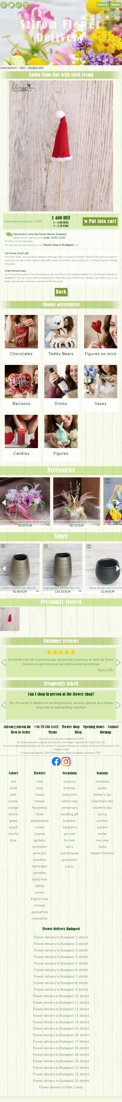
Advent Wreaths (102, 853)
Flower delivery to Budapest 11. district (61, 1002)
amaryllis (39, 853)
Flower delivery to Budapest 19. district (61, 1054)
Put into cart (100, 221)
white (13, 788)
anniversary (69, 807)
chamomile (39, 918)
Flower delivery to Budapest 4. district (61, 957)
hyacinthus (39, 807)
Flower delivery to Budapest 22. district (61, 1074)
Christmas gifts (36, 68)
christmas (102, 781)
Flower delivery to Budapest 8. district (61, 983)
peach (13, 827)
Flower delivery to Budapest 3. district (61, 950)
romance (69, 781)
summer (102, 820)
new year (102, 840)
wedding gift (69, 814)
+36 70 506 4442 (46, 727)
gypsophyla (39, 912)
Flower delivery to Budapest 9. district (61, 989)
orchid (39, 827)
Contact (113, 727)
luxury (69, 866)
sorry (69, 846)
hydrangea (39, 866)
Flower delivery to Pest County (61, 1087)
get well (69, 833)
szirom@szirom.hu (17, 727)
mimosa (39, 905)
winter (102, 833)
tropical (39, 833)
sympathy (70, 827)
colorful (13, 833)
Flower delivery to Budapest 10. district (61, 996)
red (13, 781)
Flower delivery (8, 68)
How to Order (20, 732)
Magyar (115, 5)
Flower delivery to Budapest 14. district (61, 1022)
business (69, 820)
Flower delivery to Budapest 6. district (61, 970)
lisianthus (39, 859)
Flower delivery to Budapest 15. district (61, 1028)
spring (102, 814)
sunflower (39, 846)
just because (69, 853)
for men (69, 840)
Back (61, 292)
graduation (69, 859)
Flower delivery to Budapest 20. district (61, 1061)
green (13, 820)
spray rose (39, 879)
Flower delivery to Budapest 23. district (61, 1080)
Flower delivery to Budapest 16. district (61, 1035)
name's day (69, 801)
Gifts (22, 68)
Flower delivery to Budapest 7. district (61, 976)
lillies (39, 814)
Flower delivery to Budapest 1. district (61, 937)
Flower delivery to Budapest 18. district (61, 1048)
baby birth (69, 794)
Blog (78, 732)
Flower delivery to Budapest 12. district (61, 1009)
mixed (39, 794)
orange (13, 807)
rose (40, 781)
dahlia (39, 886)
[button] (118, 502)
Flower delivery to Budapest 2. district (61, 944)
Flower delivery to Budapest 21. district (61, 1067)
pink (13, 794)
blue (13, 840)
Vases (61, 536)
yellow (13, 814)
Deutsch (102, 5)
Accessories (61, 470)
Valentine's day (102, 801)
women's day (102, 807)
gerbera (39, 840)
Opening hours (93, 727)
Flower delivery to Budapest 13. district (61, 1015)
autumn (102, 827)
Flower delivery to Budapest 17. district (61, 1041)
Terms (52, 732)
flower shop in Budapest (59, 245)
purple (13, 801)
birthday (69, 788)
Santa (102, 846)
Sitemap (105, 732)
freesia (39, 801)
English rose (39, 899)
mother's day (102, 794)
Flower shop (71, 727)
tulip (39, 788)
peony (39, 892)
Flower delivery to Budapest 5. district (61, 963)
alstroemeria (40, 820)
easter (102, 788)
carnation (39, 872)
